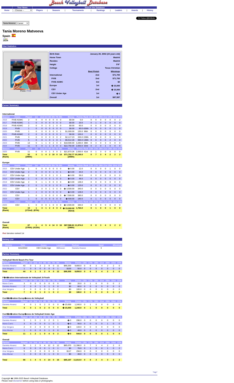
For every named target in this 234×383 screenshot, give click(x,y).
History (150, 10)
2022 (4, 140)
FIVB (29, 91)
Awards (134, 10)
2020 (4, 131)
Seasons (56, 10)
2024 (4, 146)
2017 (4, 123)
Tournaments (78, 10)
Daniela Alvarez (79, 248)
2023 (4, 143)
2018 (4, 125)
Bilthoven (61, 248)
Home (6, 10)
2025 (4, 151)
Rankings (101, 10)
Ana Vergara (8, 268)
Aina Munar (7, 330)
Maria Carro (7, 283)
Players (39, 10)
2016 (4, 120)
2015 (4, 168)
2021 (4, 134)
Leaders (118, 10)
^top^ (155, 372)
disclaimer (17, 381)
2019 (4, 128)
